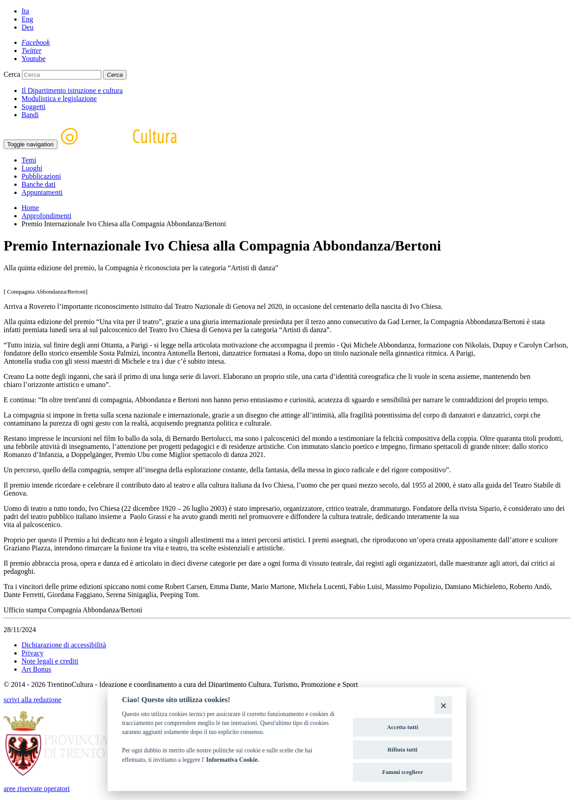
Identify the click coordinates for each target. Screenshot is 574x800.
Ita (25, 11)
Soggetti (33, 106)
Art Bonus (36, 669)
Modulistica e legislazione (59, 98)
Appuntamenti (42, 192)
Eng (27, 19)
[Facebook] (36, 42)
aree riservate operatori (37, 788)
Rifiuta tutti (402, 749)
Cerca (12, 74)
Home (30, 207)
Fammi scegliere (402, 772)
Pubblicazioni (41, 176)
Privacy (32, 653)
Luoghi (32, 168)
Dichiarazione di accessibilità (64, 645)
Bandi (30, 115)
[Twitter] (32, 50)
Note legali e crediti (50, 661)
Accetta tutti (402, 727)
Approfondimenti (46, 216)
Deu (28, 27)
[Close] (443, 705)
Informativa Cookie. (232, 759)
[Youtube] (34, 58)
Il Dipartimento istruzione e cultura (72, 90)
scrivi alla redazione (32, 699)
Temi (29, 160)
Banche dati (39, 184)
